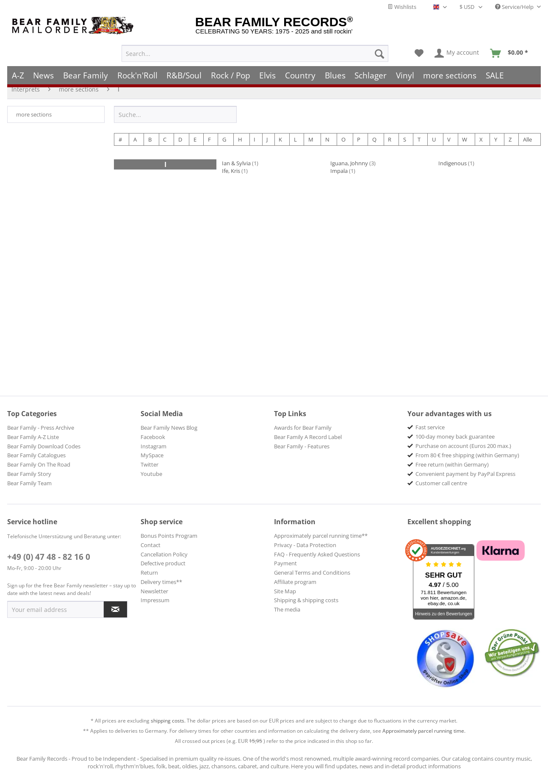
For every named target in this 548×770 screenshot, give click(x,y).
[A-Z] (18, 71)
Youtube (151, 474)
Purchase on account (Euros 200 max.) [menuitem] (463, 446)
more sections (34, 114)
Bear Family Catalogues (36, 455)
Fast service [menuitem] (430, 427)
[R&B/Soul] (184, 71)
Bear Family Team (29, 483)
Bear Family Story (29, 474)
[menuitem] (255, 49)
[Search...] (255, 49)
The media (287, 609)
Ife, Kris (231, 171)
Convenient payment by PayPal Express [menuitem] (465, 474)
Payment (285, 563)
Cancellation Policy (164, 554)
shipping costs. (168, 720)
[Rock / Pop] (230, 71)
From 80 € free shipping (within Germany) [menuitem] (467, 455)
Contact (151, 545)
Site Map (285, 591)
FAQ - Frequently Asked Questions (317, 554)
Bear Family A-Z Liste (33, 437)
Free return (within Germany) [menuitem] (452, 464)
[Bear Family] (85, 71)
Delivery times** (161, 582)
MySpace (152, 455)
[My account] (457, 49)
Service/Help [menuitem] (515, 7)
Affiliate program (295, 582)
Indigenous (452, 163)
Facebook (153, 437)
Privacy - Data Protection (305, 545)
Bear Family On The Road (38, 464)
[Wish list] (419, 49)
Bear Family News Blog (169, 427)
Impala (339, 171)
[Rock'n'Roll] (137, 71)
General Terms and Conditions (312, 572)
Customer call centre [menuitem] (441, 483)
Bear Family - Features (301, 446)
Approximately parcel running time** (321, 535)
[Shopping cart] (512, 49)
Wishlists (401, 7)
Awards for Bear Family (303, 427)
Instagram (153, 446)
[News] (44, 71)
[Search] (379, 49)
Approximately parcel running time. (423, 730)
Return (149, 572)
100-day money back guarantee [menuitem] (455, 436)
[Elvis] (268, 71)
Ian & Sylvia (236, 163)
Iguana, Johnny (349, 163)
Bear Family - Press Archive (40, 427)
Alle (527, 139)
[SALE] (495, 71)
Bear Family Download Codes (43, 446)
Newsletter (154, 591)
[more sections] (450, 71)
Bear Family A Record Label (308, 437)
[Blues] (335, 71)
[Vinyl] (405, 71)
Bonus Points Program (169, 535)
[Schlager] (370, 71)
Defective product (163, 563)
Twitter (149, 464)
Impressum (155, 600)
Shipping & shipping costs (306, 600)
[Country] (300, 71)
